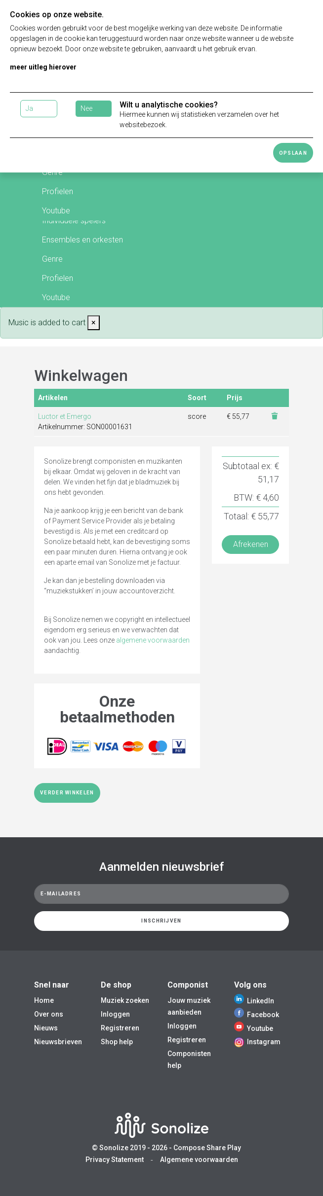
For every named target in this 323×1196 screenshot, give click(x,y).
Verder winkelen (67, 792)
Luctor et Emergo (64, 416)
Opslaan (293, 153)
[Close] (93, 322)
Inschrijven (161, 920)
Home (44, 1000)
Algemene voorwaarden (199, 1159)
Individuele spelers (74, 220)
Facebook (256, 1015)
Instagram (257, 1042)
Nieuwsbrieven (58, 1042)
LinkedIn (254, 1001)
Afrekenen (250, 544)
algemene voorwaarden (153, 640)
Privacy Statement (114, 1159)
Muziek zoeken (125, 1000)
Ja (29, 108)
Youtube (56, 210)
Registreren (120, 1028)
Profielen (57, 191)
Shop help (117, 1042)
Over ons (48, 1014)
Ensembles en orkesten (82, 239)
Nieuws (46, 1028)
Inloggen (115, 1014)
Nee (86, 108)
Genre (52, 259)
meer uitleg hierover (43, 67)
